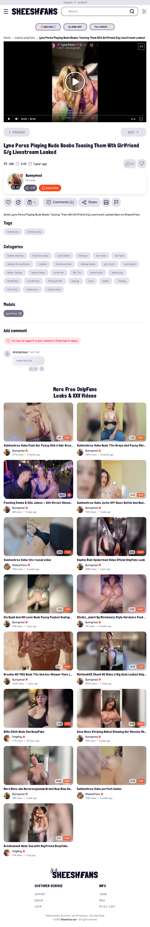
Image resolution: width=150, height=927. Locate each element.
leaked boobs (38, 272)
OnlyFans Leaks (40, 255)
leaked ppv (13, 231)
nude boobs (130, 264)
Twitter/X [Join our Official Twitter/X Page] (82, 2)
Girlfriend (12, 289)
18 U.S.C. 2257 (107, 906)
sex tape (119, 255)
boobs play (117, 272)
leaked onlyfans (25, 38)
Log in (38, 906)
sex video (101, 255)
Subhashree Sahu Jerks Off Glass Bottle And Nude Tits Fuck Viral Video (111, 503)
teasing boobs (88, 264)
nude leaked (63, 255)
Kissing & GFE (55, 280)
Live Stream (33, 280)
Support (40, 894)
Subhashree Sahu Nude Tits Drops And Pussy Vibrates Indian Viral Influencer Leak (111, 445)
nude (90, 280)
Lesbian (43, 264)
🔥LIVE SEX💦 (48, 26)
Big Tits (77, 272)
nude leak (59, 272)
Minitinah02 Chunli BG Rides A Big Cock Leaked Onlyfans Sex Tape (111, 674)
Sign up (39, 900)
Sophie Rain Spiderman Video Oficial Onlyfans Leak (111, 560)
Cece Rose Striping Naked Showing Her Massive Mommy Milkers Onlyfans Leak (111, 732)
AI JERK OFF (75, 26)
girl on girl (109, 264)
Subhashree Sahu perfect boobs (99, 789)
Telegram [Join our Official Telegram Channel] (67, 2)
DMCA (102, 900)
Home (7, 38)
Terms (103, 894)
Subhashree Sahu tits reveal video (27, 560)
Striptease (12, 280)
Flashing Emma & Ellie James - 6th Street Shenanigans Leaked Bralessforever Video (38, 503)
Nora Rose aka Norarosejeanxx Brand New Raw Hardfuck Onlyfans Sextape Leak (38, 789)
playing (75, 280)
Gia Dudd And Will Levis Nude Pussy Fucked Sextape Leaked (38, 617)
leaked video (53, 289)
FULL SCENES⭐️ (102, 27)
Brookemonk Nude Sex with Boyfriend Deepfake (36, 846)
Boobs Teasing (14, 272)
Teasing (122, 280)
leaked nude (96, 272)
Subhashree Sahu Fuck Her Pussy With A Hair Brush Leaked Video (38, 445)
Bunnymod (34, 175)
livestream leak (63, 264)
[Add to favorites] (8, 202)
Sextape (83, 255)
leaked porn (32, 289)
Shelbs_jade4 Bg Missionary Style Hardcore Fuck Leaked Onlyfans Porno (111, 617)
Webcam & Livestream (18, 264)
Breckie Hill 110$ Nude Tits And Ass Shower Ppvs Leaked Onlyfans (38, 674)
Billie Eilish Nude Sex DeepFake (24, 732)
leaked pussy (34, 231)
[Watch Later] (18, 202)
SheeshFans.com (68, 919)
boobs (106, 280)
